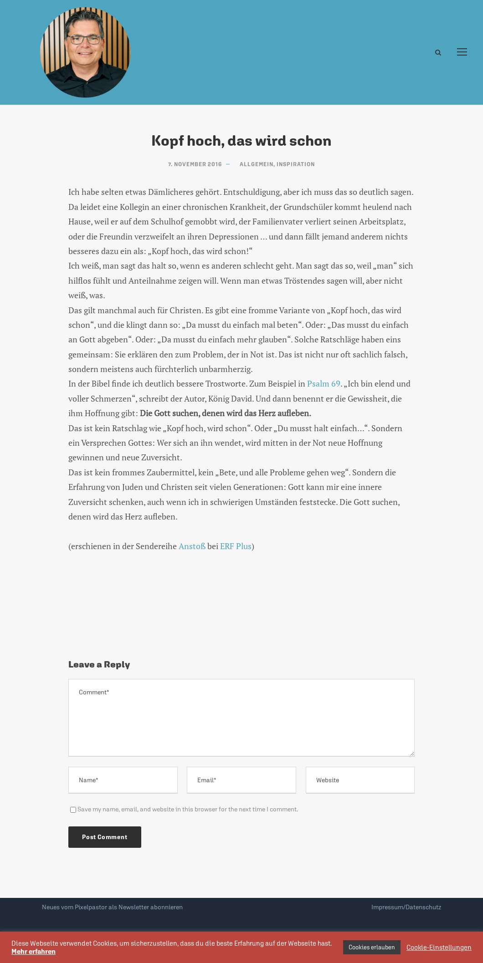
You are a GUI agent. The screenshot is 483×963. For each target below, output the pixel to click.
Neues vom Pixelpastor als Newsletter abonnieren (112, 907)
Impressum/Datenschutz (406, 907)
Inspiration (296, 164)
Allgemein (256, 164)
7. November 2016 (195, 164)
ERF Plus (236, 545)
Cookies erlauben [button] (372, 947)
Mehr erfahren (33, 951)
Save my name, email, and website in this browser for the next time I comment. (187, 809)
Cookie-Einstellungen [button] (439, 947)
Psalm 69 (323, 383)
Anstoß (192, 545)
